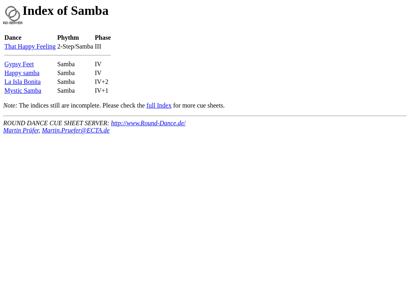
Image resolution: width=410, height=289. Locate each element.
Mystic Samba (22, 90)
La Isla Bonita (22, 81)
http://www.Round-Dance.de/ (148, 123)
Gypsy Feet (19, 64)
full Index (159, 105)
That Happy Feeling (30, 46)
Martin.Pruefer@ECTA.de (75, 130)
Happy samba (22, 72)
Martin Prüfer (20, 130)
